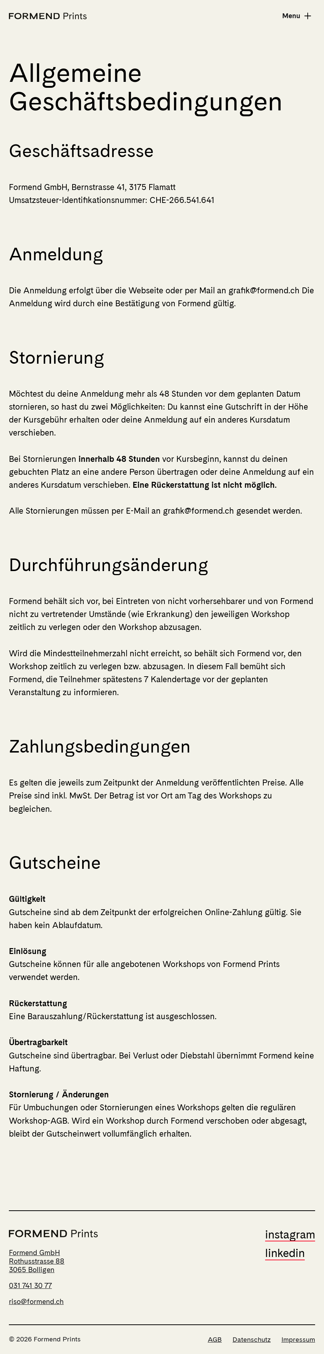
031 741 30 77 (30, 1285)
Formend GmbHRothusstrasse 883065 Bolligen (36, 1261)
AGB (215, 1339)
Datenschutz (252, 1339)
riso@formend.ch (36, 1301)
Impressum (298, 1339)
